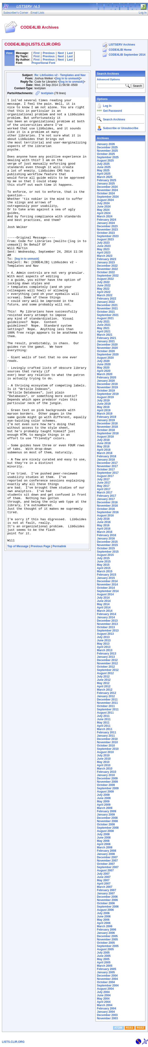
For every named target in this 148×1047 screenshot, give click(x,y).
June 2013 (104, 640)
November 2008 (107, 821)
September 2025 (108, 157)
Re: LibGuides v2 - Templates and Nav (60, 75)
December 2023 (107, 226)
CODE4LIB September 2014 (127, 54)
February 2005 (106, 969)
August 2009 (105, 791)
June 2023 (104, 246)
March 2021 (104, 334)
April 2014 (103, 607)
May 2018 (103, 446)
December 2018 (107, 423)
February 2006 (106, 929)
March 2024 (104, 216)
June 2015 (104, 561)
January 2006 (106, 933)
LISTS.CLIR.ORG (13, 1041)
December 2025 (107, 147)
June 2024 (104, 206)
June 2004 (104, 995)
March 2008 (104, 847)
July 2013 (103, 637)
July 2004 (103, 992)
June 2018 (104, 443)
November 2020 (107, 348)
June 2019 (104, 403)
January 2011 (106, 735)
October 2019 (106, 390)
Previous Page (40, 635)
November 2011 (107, 702)
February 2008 (106, 850)
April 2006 (103, 923)
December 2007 (107, 857)
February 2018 (106, 456)
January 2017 (106, 499)
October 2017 (106, 469)
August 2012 (105, 673)
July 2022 (103, 282)
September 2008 (108, 827)
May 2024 (103, 210)
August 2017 (105, 476)
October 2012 (106, 666)
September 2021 (108, 315)
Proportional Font (43, 63)
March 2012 (104, 689)
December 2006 (107, 896)
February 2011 (106, 732)
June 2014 (104, 601)
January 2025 (106, 183)
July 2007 (103, 873)
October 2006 (106, 903)
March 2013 (104, 650)
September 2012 (108, 670)
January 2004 (106, 1011)
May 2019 (103, 407)
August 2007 (105, 870)
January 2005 (106, 972)
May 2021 (103, 328)
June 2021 (104, 325)
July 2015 (103, 558)
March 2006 (104, 926)
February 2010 (106, 772)
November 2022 (107, 269)
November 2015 (107, 545)
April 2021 (103, 331)
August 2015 (105, 555)
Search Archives (108, 73)
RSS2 (140, 1027)
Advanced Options (108, 79)
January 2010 (106, 775)
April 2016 (103, 528)
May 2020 (103, 367)
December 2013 (107, 620)
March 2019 (104, 413)
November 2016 (107, 505)
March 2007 (104, 887)
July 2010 (103, 755)
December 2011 (107, 699)
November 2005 (107, 939)
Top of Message (18, 635)
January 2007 (106, 893)
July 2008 (103, 834)
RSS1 (129, 1027)
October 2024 (106, 193)
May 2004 (103, 998)
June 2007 (104, 877)
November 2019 (107, 387)
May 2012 (103, 683)
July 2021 (103, 321)
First (36, 53)
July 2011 (103, 716)
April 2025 (103, 173)
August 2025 (105, 160)
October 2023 (106, 233)
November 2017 (107, 466)
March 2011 (104, 729)
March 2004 (104, 1005)
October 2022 (106, 272)
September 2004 (108, 985)
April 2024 (103, 213)
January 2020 (106, 380)
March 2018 (104, 453)
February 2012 (106, 693)
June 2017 (104, 482)
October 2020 (106, 351)
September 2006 (108, 906)
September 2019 (108, 394)
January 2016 (106, 538)
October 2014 (106, 587)
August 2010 (105, 752)
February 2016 (106, 535)
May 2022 (103, 288)
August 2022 (105, 279)
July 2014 (103, 597)
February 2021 (106, 338)
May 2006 (103, 919)
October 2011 (106, 706)
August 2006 (105, 910)
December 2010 (107, 739)
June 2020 (104, 364)
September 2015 (108, 551)
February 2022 (106, 298)
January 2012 (106, 696)
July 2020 (103, 361)
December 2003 (107, 1015)
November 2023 (107, 229)
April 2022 (103, 292)
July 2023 (103, 242)
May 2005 (103, 959)
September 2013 (108, 630)
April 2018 (103, 449)
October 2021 (106, 311)
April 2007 (103, 883)
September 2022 (108, 275)
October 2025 (106, 154)
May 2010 (103, 762)
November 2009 (107, 781)
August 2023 (105, 239)
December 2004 (107, 975)
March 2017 (104, 492)
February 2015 (106, 574)
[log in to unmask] (68, 78)
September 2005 (108, 946)
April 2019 (103, 410)
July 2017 (103, 479)
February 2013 (106, 653)
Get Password (112, 110)
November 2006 (107, 900)
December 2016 (107, 502)
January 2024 (106, 223)
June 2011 (104, 719)
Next (61, 53)
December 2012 (107, 660)
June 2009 (104, 798)
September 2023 (108, 236)
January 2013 (106, 656)
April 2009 (103, 804)
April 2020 (103, 371)
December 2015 (107, 541)
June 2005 (104, 956)
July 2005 (103, 952)
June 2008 (104, 837)
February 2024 (106, 219)
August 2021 (105, 318)
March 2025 (104, 177)
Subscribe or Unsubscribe (120, 128)
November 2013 (107, 624)
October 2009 (106, 785)
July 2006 (103, 913)
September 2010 (108, 749)
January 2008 (106, 854)
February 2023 (106, 259)
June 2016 (104, 522)
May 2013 (103, 643)
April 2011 (103, 726)
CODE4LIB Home (120, 49)
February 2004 (106, 1008)
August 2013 (105, 633)
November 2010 (107, 742)
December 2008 (107, 818)
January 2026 (106, 144)
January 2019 (106, 420)
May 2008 (103, 841)
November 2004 (107, 979)
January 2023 (106, 262)
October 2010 (106, 745)
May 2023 (103, 249)
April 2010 (103, 765)
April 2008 (103, 844)
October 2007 (106, 864)
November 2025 (107, 150)
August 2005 (105, 949)
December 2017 (107, 463)
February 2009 (106, 811)
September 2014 (108, 591)
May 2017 (103, 486)
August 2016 (105, 515)
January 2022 (106, 302)
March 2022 (104, 295)
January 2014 (106, 617)
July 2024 (103, 203)
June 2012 (104, 679)
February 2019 (106, 417)
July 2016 (103, 518)
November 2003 (107, 1018)
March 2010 (104, 768)
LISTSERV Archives (122, 44)
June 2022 (104, 285)
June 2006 (104, 916)
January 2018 (106, 459)
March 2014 (104, 610)
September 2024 (108, 196)
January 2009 (106, 814)
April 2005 (103, 962)
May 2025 (103, 170)
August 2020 (105, 357)
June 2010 (104, 758)
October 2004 (106, 982)
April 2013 (103, 647)
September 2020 (108, 354)
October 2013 (106, 627)
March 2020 (104, 374)
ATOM (118, 1027)
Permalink (59, 635)
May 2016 (103, 525)
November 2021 (107, 308)
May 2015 (103, 564)
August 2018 (105, 436)
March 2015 (104, 571)
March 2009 (104, 808)
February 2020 (106, 377)
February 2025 (106, 180)
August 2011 (105, 712)
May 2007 (103, 880)
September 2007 (108, 867)
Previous (49, 53)
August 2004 (105, 988)
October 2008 (106, 824)
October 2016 (106, 509)
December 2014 (107, 581)
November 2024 (107, 190)
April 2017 (103, 489)
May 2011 (103, 722)
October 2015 (106, 548)
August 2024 (105, 200)
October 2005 (106, 942)
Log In (107, 106)
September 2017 (108, 472)
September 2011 (108, 709)
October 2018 (106, 430)
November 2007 (107, 860)
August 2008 (105, 831)
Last (70, 53)
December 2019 (107, 384)
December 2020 (107, 344)
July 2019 (103, 400)
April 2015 (103, 568)
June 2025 (104, 167)
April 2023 (103, 252)
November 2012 (107, 663)
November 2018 (107, 426)
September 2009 (108, 788)
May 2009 (103, 801)
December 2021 (107, 305)
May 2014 (103, 604)
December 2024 (107, 187)
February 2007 (106, 890)
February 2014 (106, 614)
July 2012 (103, 676)
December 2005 (107, 936)
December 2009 (107, 778)
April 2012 (103, 686)
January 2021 (106, 341)
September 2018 (108, 433)
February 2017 (106, 495)
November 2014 (107, 584)
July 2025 (103, 164)
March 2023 (104, 256)
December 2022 (107, 265)
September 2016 (108, 512)
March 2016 (104, 532)
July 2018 (103, 440)
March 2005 (104, 965)
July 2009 (103, 795)
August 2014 (105, 594)
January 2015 (106, 578)
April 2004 (103, 1002)
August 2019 (105, 397)
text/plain (47, 93)
